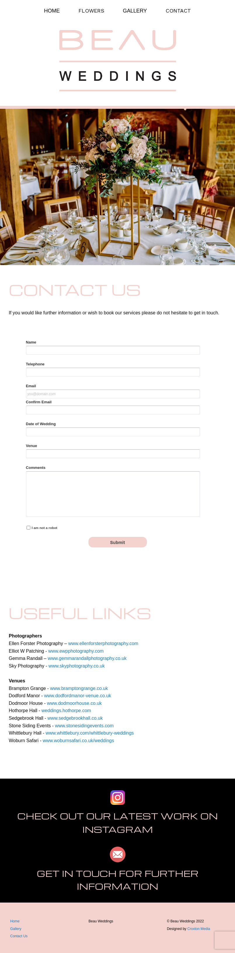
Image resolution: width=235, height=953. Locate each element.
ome (16, 921)
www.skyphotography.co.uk (76, 665)
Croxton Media (198, 929)
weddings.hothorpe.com (66, 710)
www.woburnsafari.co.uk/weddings (78, 740)
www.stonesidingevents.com (84, 725)
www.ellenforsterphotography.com (103, 643)
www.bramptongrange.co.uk (79, 688)
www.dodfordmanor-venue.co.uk (77, 695)
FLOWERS (91, 11)
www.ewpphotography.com (76, 651)
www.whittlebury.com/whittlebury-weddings (90, 732)
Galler (15, 929)
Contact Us (18, 936)
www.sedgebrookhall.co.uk (75, 718)
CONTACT (178, 11)
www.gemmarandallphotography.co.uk (87, 658)
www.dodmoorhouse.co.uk (74, 703)
